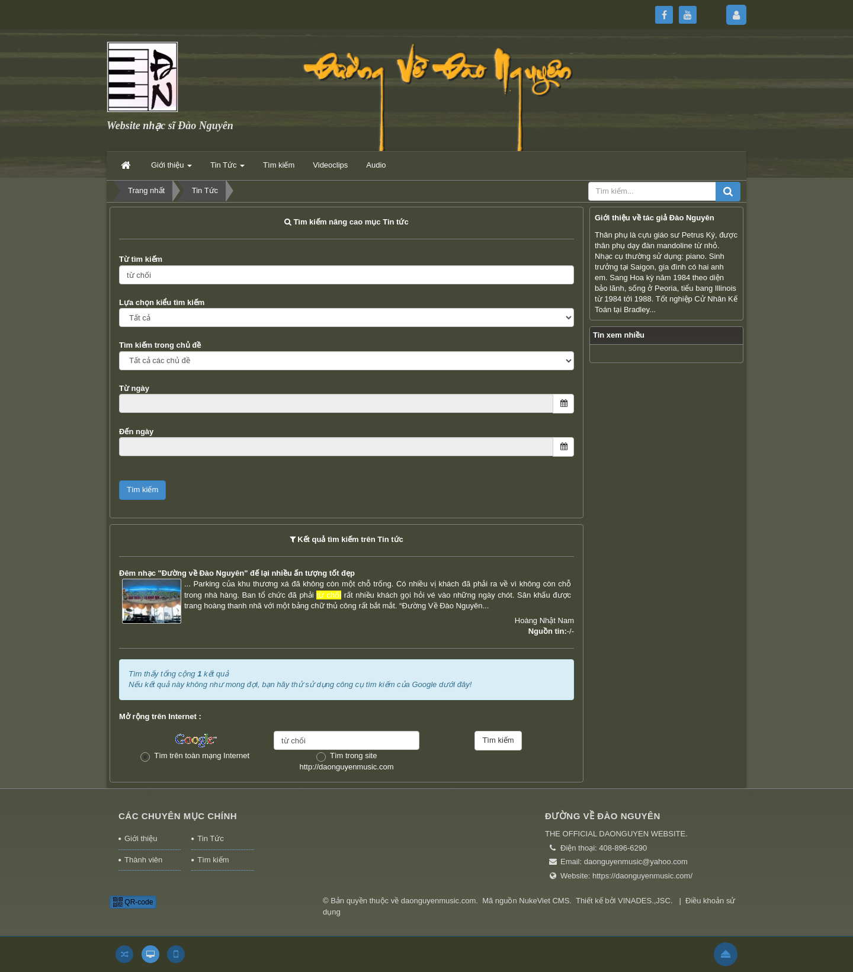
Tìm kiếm (213, 859)
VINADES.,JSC (644, 900)
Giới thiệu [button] (171, 169)
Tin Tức (210, 838)
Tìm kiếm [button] (278, 165)
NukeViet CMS (544, 900)
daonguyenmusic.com (438, 900)
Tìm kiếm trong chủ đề (160, 345)
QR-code (133, 902)
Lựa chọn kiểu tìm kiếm (161, 302)
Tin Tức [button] (227, 169)
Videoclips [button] (330, 165)
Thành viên (143, 859)
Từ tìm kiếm (140, 259)
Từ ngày (134, 388)
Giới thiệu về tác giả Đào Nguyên (654, 217)
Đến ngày (136, 431)
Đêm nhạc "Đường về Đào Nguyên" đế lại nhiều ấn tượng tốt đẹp (237, 573)
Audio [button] (376, 165)
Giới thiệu (140, 838)
